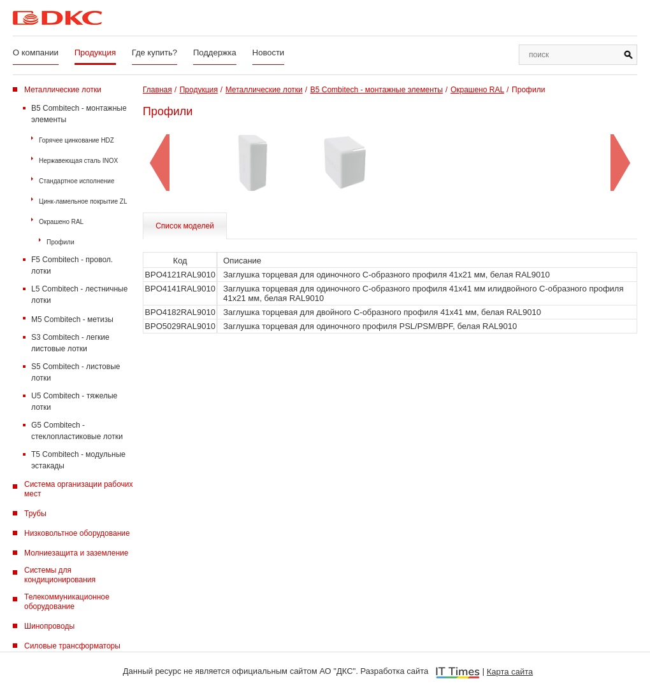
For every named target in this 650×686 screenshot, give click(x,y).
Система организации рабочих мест (78, 489)
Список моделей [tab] (184, 225)
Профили (61, 242)
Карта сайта (510, 671)
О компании (36, 52)
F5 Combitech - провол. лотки (72, 265)
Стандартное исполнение (76, 181)
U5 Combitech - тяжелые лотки (74, 401)
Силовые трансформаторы (72, 645)
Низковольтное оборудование (77, 533)
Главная (157, 89)
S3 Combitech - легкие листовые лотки (70, 343)
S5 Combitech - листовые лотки (75, 372)
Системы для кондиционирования (60, 575)
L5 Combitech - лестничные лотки (79, 294)
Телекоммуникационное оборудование (67, 601)
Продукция (95, 52)
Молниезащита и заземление (76, 553)
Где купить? (154, 52)
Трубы (35, 513)
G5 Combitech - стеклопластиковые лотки (77, 431)
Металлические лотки (62, 89)
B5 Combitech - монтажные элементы (79, 114)
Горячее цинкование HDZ (76, 140)
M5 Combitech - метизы (72, 319)
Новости (268, 52)
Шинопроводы (49, 626)
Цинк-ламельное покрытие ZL (83, 201)
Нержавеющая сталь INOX (78, 160)
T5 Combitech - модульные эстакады (78, 460)
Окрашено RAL (61, 221)
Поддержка (214, 52)
